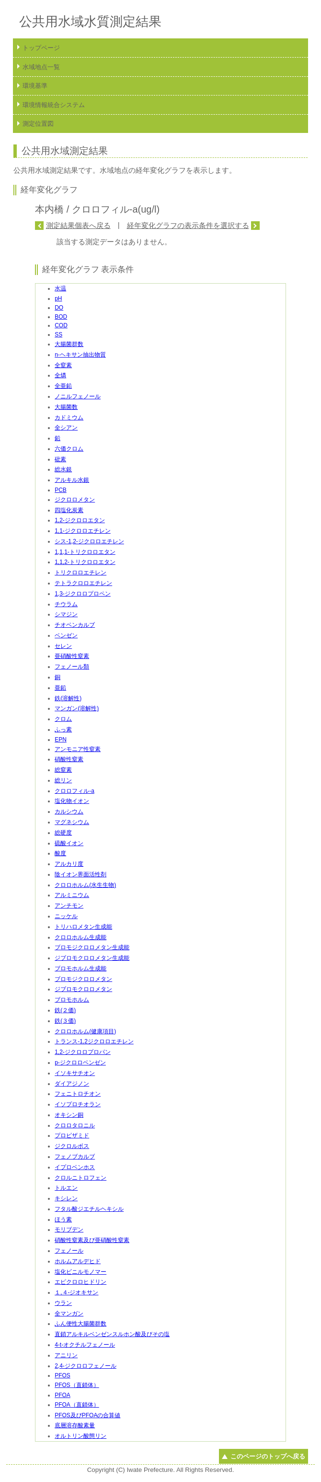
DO (59, 307)
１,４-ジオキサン (76, 1292)
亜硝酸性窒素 (72, 656)
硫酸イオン (69, 843)
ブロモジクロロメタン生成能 (92, 947)
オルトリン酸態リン (80, 1436)
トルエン (66, 1187)
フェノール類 (72, 666)
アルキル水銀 (72, 480)
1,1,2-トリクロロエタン (85, 562)
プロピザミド (72, 1135)
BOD (61, 316)
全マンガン (69, 1313)
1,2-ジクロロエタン (80, 520)
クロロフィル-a (74, 791)
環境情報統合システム (54, 104)
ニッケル (66, 916)
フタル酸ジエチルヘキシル (89, 1209)
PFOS (62, 1375)
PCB (61, 490)
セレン (63, 646)
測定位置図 (38, 123)
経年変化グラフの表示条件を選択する (188, 225)
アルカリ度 (69, 864)
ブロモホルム (72, 999)
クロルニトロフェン (80, 1177)
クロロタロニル (75, 1125)
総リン (63, 780)
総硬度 (63, 832)
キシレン (66, 1198)
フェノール (69, 1250)
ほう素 (63, 1219)
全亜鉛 (63, 385)
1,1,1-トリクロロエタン (85, 552)
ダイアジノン (72, 1083)
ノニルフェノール (78, 396)
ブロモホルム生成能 (80, 968)
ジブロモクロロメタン (83, 989)
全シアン (66, 427)
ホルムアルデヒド (78, 1261)
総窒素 (63, 769)
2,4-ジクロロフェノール (85, 1365)
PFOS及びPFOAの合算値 (87, 1415)
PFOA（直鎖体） (77, 1404)
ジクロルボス (72, 1146)
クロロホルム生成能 (80, 937)
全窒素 (63, 365)
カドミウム (69, 417)
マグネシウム (72, 822)
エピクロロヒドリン (80, 1282)
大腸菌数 (66, 407)
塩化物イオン (72, 801)
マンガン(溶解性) (77, 708)
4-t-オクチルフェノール (85, 1344)
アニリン (66, 1355)
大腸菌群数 (69, 344)
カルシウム (69, 811)
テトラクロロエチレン (83, 583)
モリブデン (69, 1229)
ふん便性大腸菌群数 (80, 1323)
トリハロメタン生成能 (83, 926)
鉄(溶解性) (68, 698)
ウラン (63, 1303)
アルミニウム (72, 895)
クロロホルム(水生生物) (85, 885)
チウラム (66, 604)
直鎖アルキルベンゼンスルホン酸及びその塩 (112, 1334)
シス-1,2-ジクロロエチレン (89, 541)
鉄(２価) (65, 1010)
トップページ (41, 47)
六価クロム (69, 448)
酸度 (60, 853)
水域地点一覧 (41, 67)
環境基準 (35, 85)
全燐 (60, 375)
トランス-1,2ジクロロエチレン (94, 1041)
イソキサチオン (75, 1073)
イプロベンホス (75, 1167)
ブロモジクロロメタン (83, 979)
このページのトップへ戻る (267, 1456)
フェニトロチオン (78, 1093)
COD (61, 325)
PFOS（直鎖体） (77, 1385)
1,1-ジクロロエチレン (83, 530)
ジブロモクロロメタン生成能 (92, 958)
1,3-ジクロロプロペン (83, 593)
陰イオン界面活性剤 (80, 874)
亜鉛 (60, 687)
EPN (61, 739)
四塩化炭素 (69, 510)
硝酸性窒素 (69, 759)
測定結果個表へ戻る (78, 225)
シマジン (66, 614)
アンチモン (69, 905)
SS (58, 334)
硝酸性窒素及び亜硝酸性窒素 (92, 1240)
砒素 (60, 459)
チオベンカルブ (75, 624)
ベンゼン (66, 635)
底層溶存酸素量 (75, 1425)
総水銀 (63, 469)
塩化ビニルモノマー (80, 1271)
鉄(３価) (65, 1020)
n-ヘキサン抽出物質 (80, 354)
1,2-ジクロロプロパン (83, 1052)
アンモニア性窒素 (78, 749)
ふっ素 (63, 729)
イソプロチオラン (78, 1104)
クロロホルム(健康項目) (85, 1031)
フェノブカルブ (75, 1156)
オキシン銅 (69, 1115)
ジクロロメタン (75, 499)
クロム (63, 719)
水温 (60, 288)
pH (58, 298)
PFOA (62, 1395)
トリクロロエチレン (80, 572)
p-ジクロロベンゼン (80, 1062)
